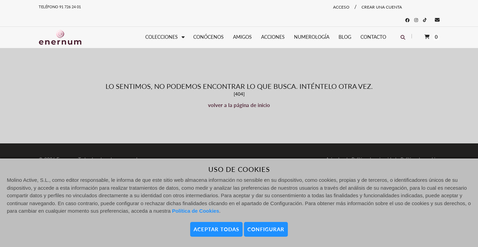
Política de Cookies (195, 211)
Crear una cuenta (381, 7)
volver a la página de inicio (239, 105)
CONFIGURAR (265, 229)
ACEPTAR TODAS (216, 229)
